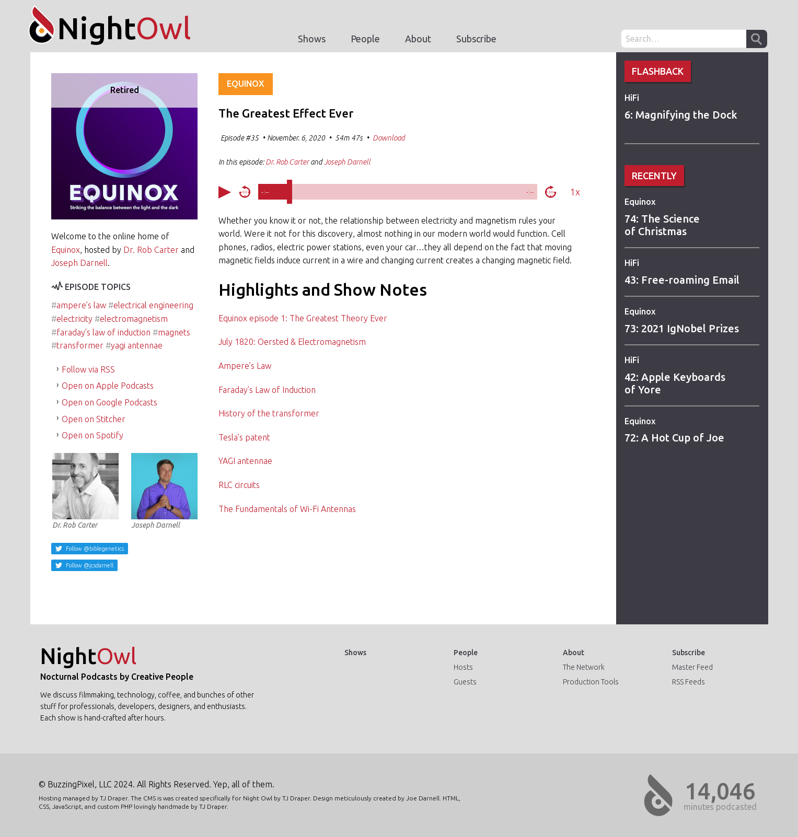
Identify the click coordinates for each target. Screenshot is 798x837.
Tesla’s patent (244, 437)
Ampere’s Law (244, 365)
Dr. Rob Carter (151, 249)
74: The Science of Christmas (662, 225)
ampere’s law (81, 305)
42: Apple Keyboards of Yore (674, 383)
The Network (584, 667)
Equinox (639, 201)
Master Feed (692, 667)
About (418, 38)
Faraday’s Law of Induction (267, 389)
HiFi (631, 97)
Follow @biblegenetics (94, 548)
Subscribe (476, 38)
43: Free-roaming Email (681, 280)
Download (389, 138)
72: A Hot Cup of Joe (674, 438)
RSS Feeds (688, 682)
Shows (312, 38)
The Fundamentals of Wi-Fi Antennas (287, 509)
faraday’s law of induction (103, 332)
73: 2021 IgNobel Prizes (681, 328)
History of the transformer (268, 413)
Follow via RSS (88, 369)
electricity (74, 318)
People (365, 38)
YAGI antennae (245, 461)
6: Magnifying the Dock (680, 115)
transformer (79, 345)
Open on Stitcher (93, 419)
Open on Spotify (92, 435)
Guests (465, 682)
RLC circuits (239, 485)
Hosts (463, 667)
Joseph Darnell (79, 263)
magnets (174, 332)
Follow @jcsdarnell (88, 565)
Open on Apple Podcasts (108, 385)
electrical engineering (153, 305)
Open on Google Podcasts (109, 402)
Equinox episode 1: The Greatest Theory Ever (302, 318)
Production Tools (591, 682)
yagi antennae (137, 345)
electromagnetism (134, 318)
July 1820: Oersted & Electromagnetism (292, 341)
